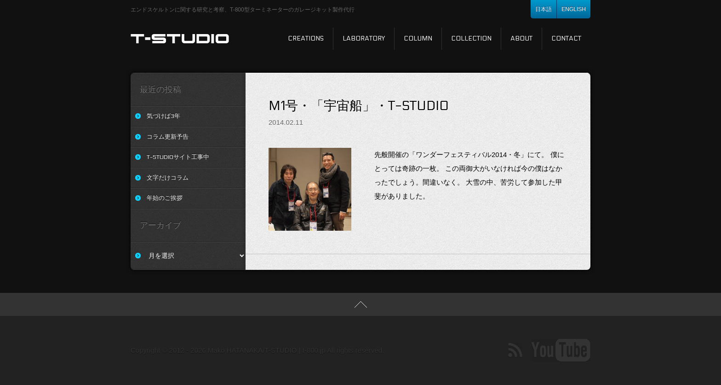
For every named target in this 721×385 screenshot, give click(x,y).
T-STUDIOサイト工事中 (178, 157)
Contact (566, 38)
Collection (471, 38)
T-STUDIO (180, 38)
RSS (515, 350)
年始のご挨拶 (165, 198)
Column (418, 38)
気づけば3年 (163, 116)
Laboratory (364, 38)
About (521, 38)
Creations (306, 38)
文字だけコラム (168, 178)
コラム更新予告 (168, 137)
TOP (360, 304)
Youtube (561, 350)
